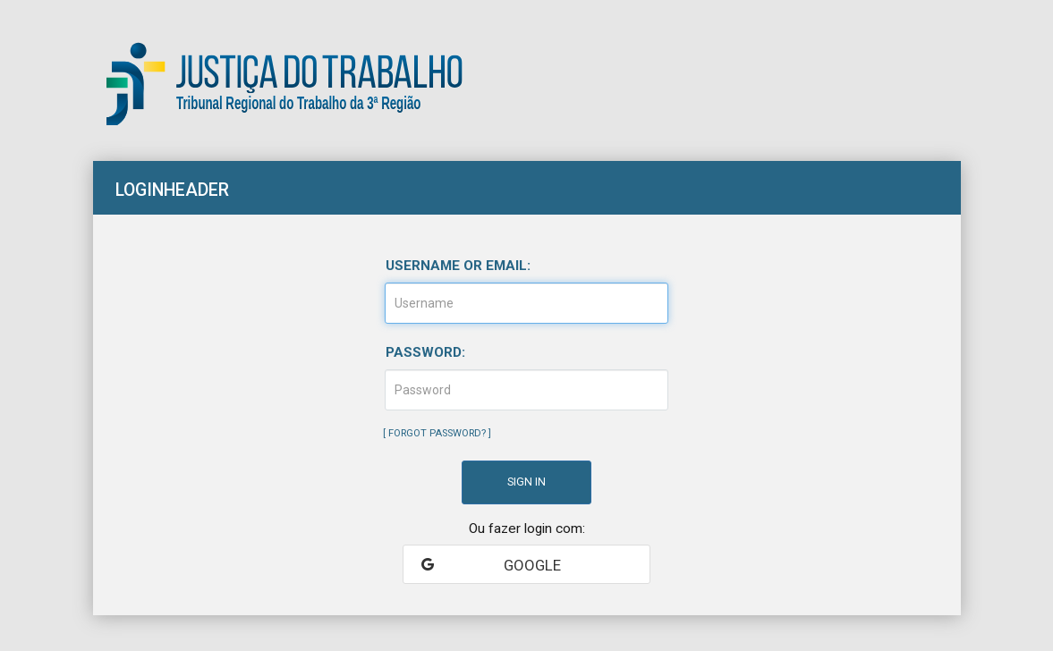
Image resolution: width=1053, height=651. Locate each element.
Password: (425, 352)
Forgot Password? (437, 433)
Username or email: (458, 266)
